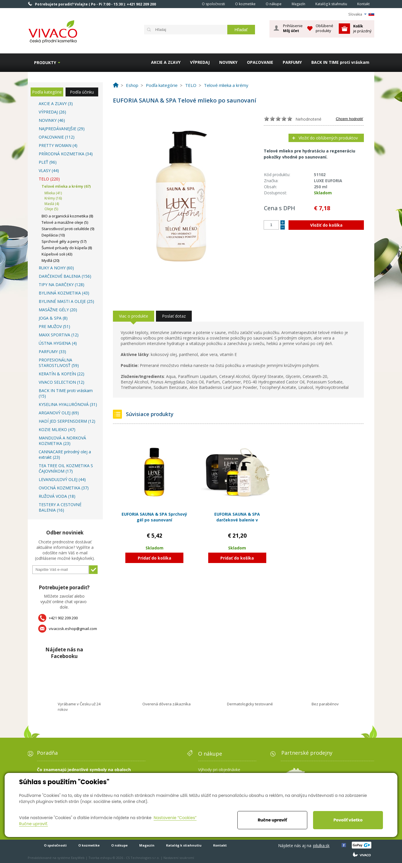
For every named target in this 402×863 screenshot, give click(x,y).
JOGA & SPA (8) (53, 318)
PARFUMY (292, 62)
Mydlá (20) (50, 260)
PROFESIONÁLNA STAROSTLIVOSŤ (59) (59, 362)
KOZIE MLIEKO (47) (57, 429)
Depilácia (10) (53, 235)
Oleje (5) (51, 208)
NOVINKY (228, 62)
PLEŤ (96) (48, 162)
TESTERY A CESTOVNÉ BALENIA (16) (60, 507)
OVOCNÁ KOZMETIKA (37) (64, 488)
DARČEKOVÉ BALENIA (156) (65, 276)
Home (189, 4)
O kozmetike (245, 3)
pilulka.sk (321, 845)
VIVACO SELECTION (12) (61, 382)
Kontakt (363, 3)
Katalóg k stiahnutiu (331, 3)
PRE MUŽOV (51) (54, 326)
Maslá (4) (51, 203)
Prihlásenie (293, 28)
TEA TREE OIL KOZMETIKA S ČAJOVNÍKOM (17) (66, 468)
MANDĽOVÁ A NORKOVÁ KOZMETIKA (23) (62, 440)
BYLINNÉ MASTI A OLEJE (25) (66, 301)
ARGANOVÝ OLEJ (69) (59, 412)
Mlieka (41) (53, 193)
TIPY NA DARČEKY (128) (61, 284)
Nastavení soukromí (178, 857)
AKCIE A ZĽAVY (165, 62)
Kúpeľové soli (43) (57, 254)
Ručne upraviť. (33, 824)
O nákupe (274, 3)
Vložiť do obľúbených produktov (328, 138)
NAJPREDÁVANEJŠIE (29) (62, 128)
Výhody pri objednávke (219, 769)
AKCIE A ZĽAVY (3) (56, 103)
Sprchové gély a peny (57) (64, 241)
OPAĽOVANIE (260, 62)
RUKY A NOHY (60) (56, 268)
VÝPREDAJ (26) (52, 112)
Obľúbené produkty (324, 28)
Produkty (45, 62)
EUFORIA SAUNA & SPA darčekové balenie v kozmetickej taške (237, 519)
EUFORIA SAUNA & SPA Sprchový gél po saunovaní (154, 517)
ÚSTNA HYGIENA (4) (58, 343)
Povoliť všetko (348, 820)
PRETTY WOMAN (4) (58, 145)
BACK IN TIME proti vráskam (340, 62)
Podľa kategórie (47, 92)
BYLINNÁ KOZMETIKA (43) (64, 293)
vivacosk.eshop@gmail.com (73, 628)
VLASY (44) (49, 170)
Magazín (298, 3)
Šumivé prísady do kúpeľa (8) (67, 247)
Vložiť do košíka (326, 225)
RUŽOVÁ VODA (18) (57, 496)
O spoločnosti (213, 3)
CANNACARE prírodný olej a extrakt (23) (65, 454)
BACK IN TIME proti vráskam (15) (66, 393)
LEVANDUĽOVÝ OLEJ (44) (62, 479)
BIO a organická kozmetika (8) (67, 216)
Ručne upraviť (272, 820)
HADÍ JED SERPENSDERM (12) (67, 421)
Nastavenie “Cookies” (175, 818)
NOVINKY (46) (52, 120)
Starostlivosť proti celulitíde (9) (68, 228)
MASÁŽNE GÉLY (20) (58, 309)
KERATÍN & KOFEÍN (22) (61, 373)
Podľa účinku (82, 92)
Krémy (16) (53, 198)
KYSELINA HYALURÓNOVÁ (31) (68, 404)
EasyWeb (78, 857)
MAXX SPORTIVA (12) (59, 335)
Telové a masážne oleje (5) (65, 222)
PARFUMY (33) (52, 351)
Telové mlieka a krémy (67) (66, 186)
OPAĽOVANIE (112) (57, 137)
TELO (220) (49, 179)
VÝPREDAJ (200, 62)
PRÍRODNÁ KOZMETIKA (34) (66, 153)
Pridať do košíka (154, 558)
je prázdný (362, 28)
